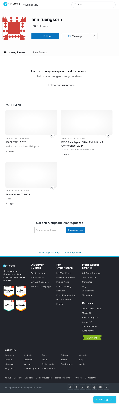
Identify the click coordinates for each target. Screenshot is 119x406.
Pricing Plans (62, 282)
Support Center (89, 326)
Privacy (78, 377)
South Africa (67, 364)
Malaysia (9, 364)
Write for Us (88, 330)
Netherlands (48, 364)
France (8, 359)
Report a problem (73, 252)
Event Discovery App (41, 286)
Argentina (9, 355)
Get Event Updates (40, 282)
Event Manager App (65, 295)
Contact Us (90, 377)
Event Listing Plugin (91, 308)
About (8, 377)
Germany (28, 359)
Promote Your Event (65, 277)
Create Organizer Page (49, 252)
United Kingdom (31, 368)
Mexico (27, 364)
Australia (28, 355)
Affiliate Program (90, 317)
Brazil (44, 355)
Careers (18, 377)
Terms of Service (63, 377)
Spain (82, 364)
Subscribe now (75, 230)
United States (48, 368)
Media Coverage (44, 377)
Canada (83, 355)
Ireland (64, 359)
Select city (31, 4)
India (44, 359)
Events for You (38, 273)
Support (29, 377)
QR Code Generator (91, 273)
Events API (87, 322)
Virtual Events (37, 277)
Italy (81, 359)
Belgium (64, 355)
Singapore (10, 368)
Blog (84, 286)
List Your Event (63, 273)
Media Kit (86, 313)
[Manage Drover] (7, 3)
